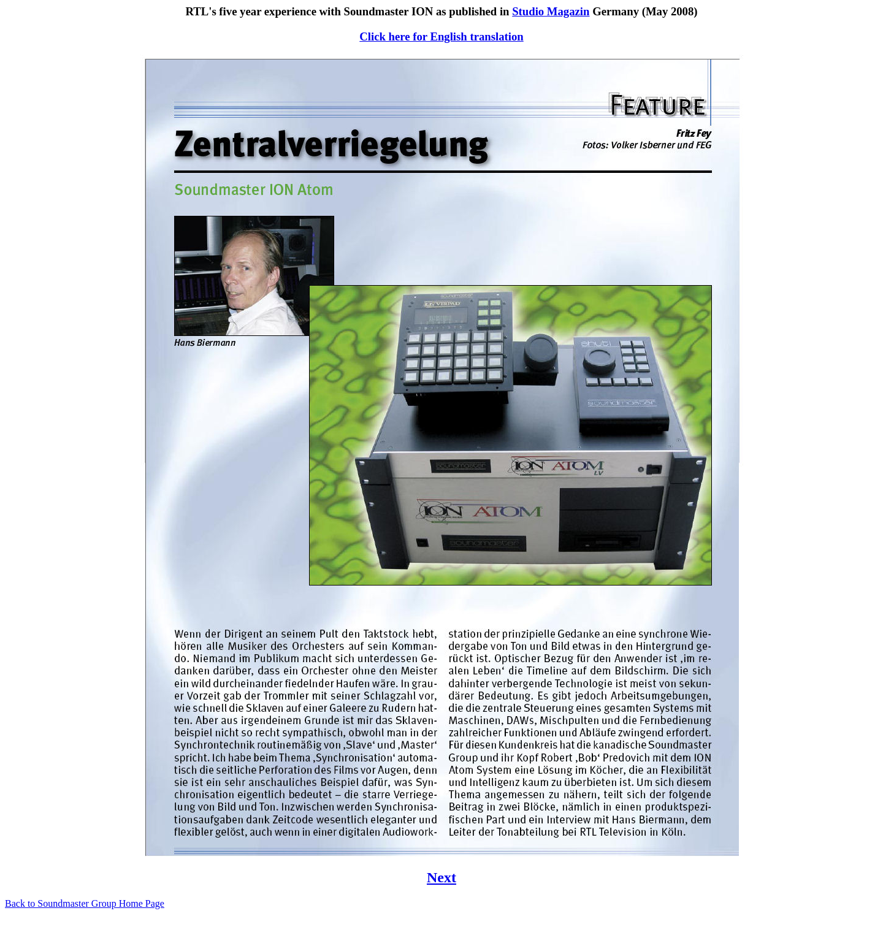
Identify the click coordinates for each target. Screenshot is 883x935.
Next (441, 877)
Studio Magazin (550, 11)
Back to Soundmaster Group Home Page (84, 903)
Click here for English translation (441, 36)
